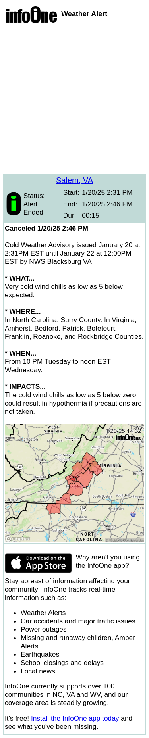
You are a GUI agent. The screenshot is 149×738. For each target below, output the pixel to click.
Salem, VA (74, 180)
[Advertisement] (74, 99)
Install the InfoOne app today (75, 718)
